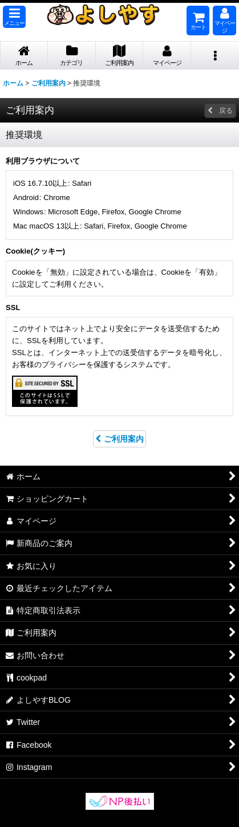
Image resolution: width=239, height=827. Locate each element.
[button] (14, 17)
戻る (220, 110)
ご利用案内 (119, 438)
